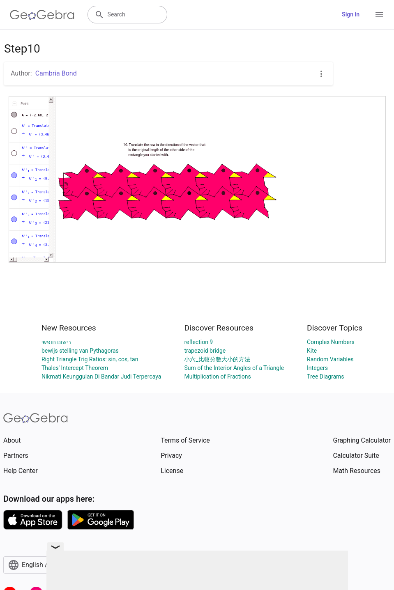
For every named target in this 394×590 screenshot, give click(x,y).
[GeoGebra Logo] (42, 15)
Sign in (350, 14)
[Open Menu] (379, 15)
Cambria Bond (56, 73)
